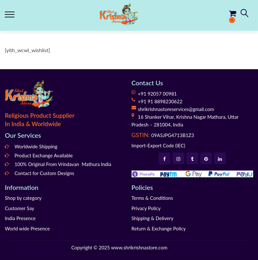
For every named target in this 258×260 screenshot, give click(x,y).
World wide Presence (27, 228)
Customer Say (19, 208)
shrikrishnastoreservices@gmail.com (176, 109)
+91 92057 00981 (157, 94)
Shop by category (23, 198)
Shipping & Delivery (153, 218)
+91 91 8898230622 (160, 101)
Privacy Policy (146, 208)
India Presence (20, 218)
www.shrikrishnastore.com (139, 247)
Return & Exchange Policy (159, 228)
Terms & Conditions (152, 198)
